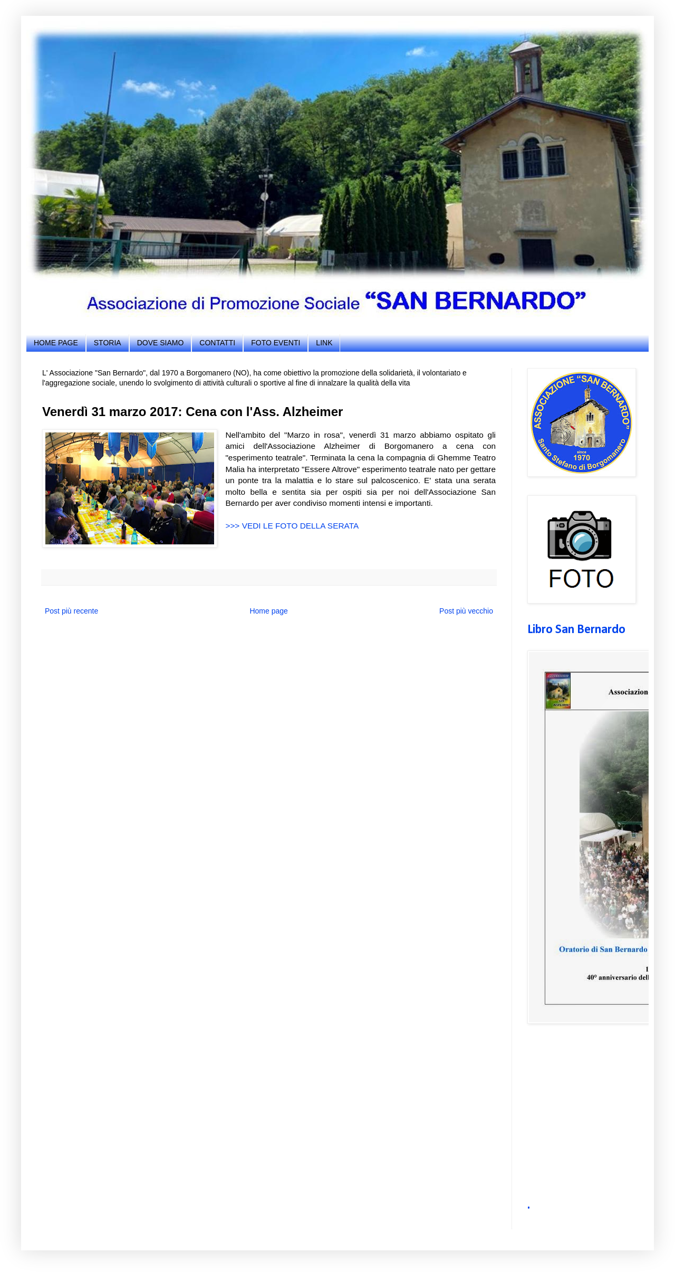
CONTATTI (217, 342)
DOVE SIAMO (160, 342)
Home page (268, 611)
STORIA (107, 342)
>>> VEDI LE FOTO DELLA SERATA (292, 525)
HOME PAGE (56, 342)
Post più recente (71, 611)
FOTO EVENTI (275, 342)
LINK (324, 342)
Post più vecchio (466, 611)
